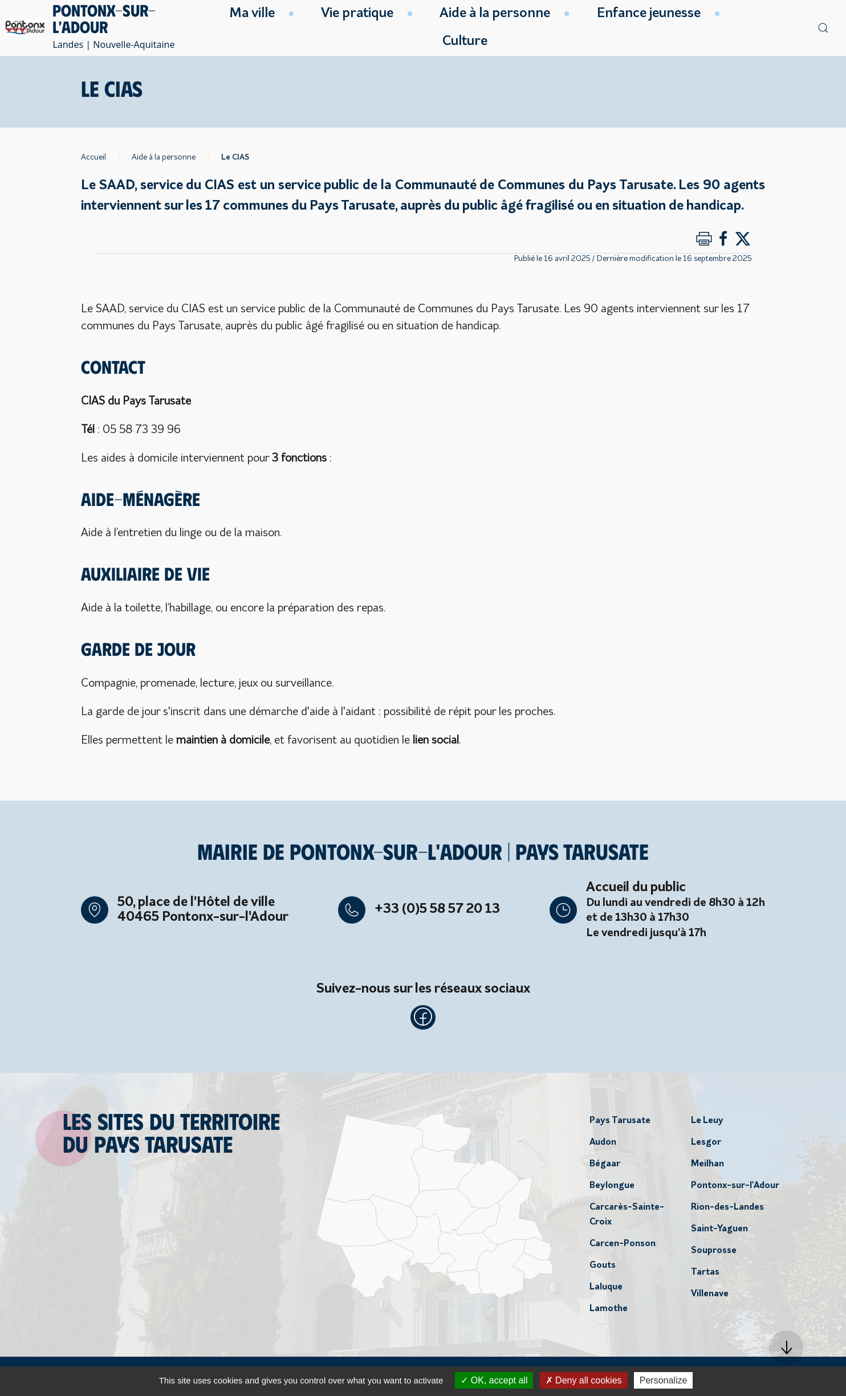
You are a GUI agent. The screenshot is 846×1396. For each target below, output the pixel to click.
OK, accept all (494, 1380)
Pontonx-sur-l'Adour (735, 1188)
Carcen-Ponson (622, 1246)
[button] (786, 1348)
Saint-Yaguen (719, 1231)
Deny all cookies (584, 1380)
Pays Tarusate (619, 1123)
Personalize (664, 1380)
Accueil (93, 157)
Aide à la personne (164, 157)
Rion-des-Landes (727, 1210)
